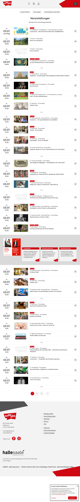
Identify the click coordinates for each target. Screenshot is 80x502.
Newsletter (47, 463)
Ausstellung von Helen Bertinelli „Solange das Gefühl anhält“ (47, 193)
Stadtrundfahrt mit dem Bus (38, 367)
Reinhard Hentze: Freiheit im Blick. (39, 242)
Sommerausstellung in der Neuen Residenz (42, 254)
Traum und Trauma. (35, 418)
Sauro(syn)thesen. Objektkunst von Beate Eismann (44, 407)
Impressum (47, 472)
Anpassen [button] (53, 498)
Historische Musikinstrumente (38, 338)
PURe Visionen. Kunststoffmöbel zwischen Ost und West (45, 317)
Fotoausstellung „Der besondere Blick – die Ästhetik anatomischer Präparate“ (48, 389)
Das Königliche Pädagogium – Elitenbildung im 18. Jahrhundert (47, 182)
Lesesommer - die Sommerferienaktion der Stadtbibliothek (46, 31)
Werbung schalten (48, 458)
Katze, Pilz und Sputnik (36, 40)
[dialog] (64, 493)
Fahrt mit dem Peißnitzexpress (38, 102)
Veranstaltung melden (49, 461)
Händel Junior (34, 308)
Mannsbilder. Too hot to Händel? (39, 153)
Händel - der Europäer (36, 143)
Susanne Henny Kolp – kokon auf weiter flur (42, 357)
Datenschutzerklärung (49, 475)
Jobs (45, 469)
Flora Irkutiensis (34, 51)
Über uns (46, 466)
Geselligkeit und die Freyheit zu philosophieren (43, 233)
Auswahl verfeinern (25, 12)
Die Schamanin (34, 92)
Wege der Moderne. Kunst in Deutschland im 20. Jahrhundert (47, 162)
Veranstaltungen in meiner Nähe (52, 12)
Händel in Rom (34, 111)
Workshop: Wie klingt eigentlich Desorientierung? (44, 223)
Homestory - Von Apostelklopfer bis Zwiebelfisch (44, 132)
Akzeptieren (72, 498)
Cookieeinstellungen (49, 477)
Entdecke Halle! (34, 297)
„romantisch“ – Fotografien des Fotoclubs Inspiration (45, 397)
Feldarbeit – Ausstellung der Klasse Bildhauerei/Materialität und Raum (49, 82)
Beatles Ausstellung (35, 348)
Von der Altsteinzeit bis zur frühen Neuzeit (42, 62)
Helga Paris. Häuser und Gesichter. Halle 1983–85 (44, 204)
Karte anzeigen (37, 12)
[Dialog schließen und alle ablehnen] (77, 485)
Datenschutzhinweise (60, 494)
